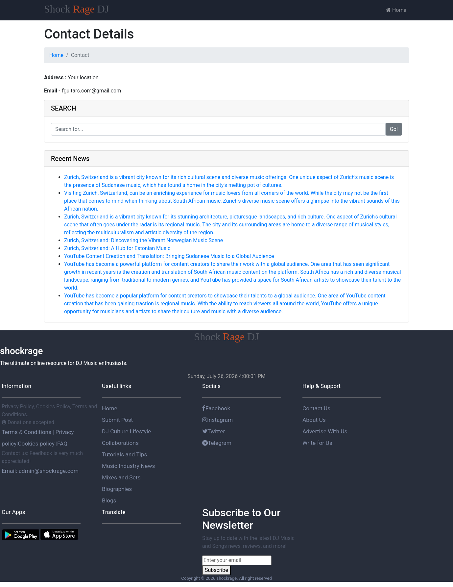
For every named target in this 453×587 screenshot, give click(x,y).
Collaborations (120, 443)
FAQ (62, 443)
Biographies (117, 489)
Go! (394, 129)
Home (396, 10)
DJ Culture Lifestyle (126, 431)
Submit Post (117, 420)
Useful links (116, 386)
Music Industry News (128, 466)
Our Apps (13, 512)
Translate (114, 512)
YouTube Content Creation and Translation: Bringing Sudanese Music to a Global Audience (169, 256)
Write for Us (317, 443)
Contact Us (316, 408)
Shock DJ (76, 9)
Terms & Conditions (27, 432)
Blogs (109, 500)
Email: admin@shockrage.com (40, 471)
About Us (314, 420)
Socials (211, 386)
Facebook (216, 408)
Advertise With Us (324, 431)
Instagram (217, 420)
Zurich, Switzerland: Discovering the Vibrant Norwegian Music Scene (143, 240)
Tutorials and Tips (124, 454)
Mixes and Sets (121, 477)
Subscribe (216, 570)
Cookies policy (36, 443)
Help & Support (321, 386)
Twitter (213, 431)
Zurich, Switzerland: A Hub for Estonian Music (117, 248)
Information (16, 386)
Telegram (216, 443)
